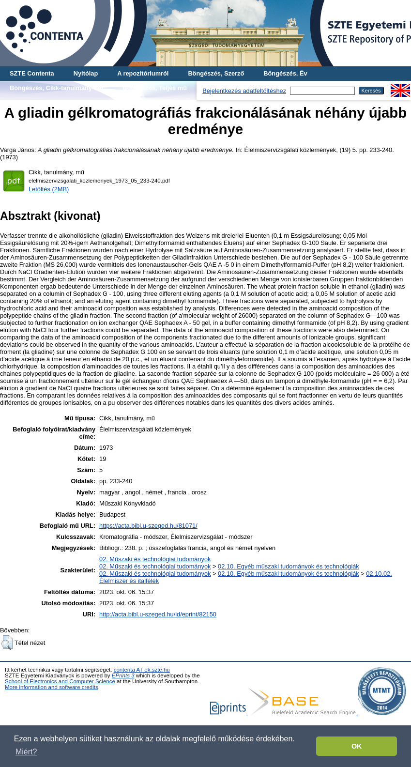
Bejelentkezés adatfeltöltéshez (244, 90)
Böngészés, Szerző (216, 73)
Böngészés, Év (285, 73)
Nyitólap (86, 73)
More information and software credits (51, 687)
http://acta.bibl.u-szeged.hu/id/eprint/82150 (157, 614)
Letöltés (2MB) (49, 189)
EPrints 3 (123, 675)
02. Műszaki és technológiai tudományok (155, 559)
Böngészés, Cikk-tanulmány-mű (56, 88)
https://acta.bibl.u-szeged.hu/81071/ (148, 525)
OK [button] (356, 746)
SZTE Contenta (32, 73)
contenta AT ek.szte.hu (142, 670)
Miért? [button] (26, 752)
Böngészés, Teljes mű (154, 88)
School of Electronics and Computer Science (60, 681)
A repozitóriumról (142, 73)
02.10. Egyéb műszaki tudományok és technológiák (288, 566)
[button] (7, 642)
